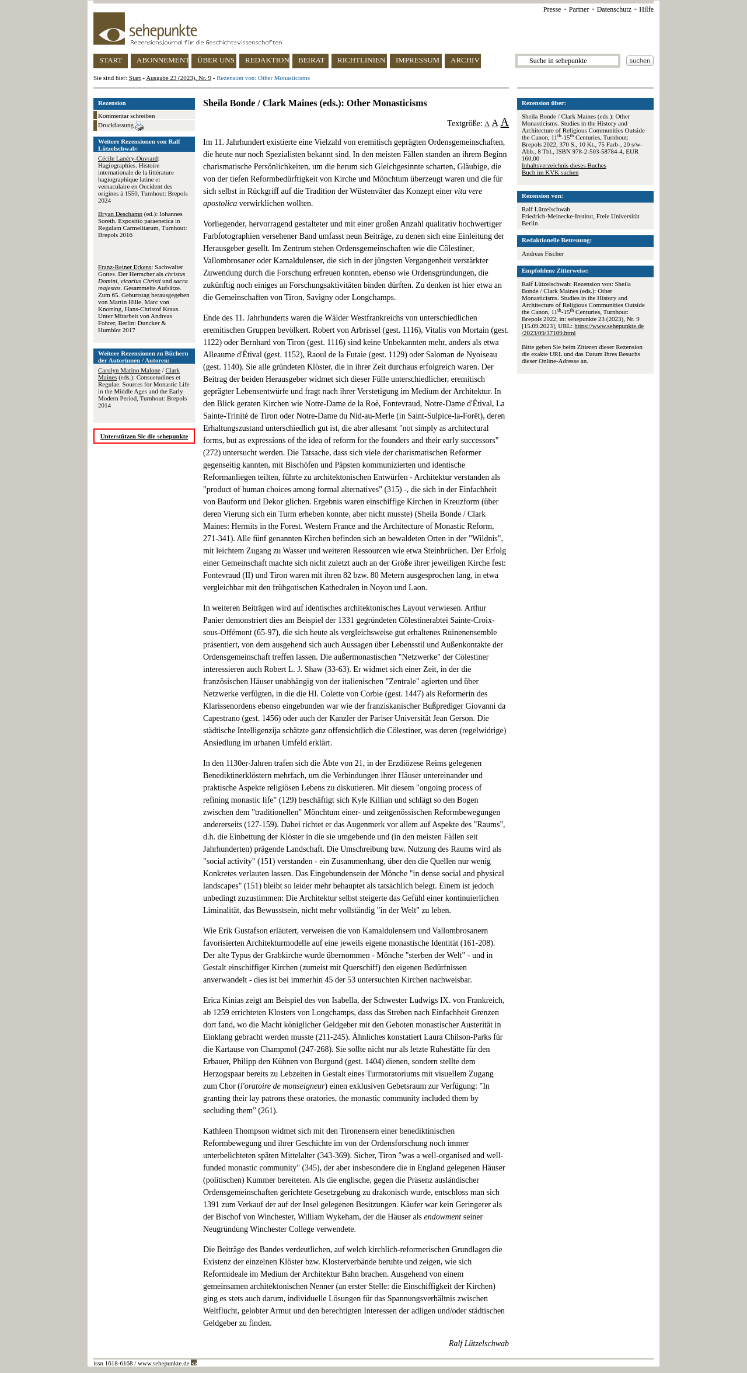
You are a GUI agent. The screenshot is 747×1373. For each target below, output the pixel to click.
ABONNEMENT (163, 59)
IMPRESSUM (417, 59)
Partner (579, 9)
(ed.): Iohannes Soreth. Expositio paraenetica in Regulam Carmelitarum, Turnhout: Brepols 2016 (142, 224)
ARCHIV (465, 59)
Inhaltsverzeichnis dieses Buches (564, 165)
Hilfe (646, 9)
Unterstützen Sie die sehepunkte (144, 436)
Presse (552, 9)
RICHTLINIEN (361, 59)
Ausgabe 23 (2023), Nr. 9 (178, 77)
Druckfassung (121, 126)
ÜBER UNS (216, 59)
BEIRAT (311, 59)
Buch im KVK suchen (550, 172)
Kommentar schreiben (126, 115)
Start (135, 77)
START (110, 59)
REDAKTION (267, 59)
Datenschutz (614, 9)
